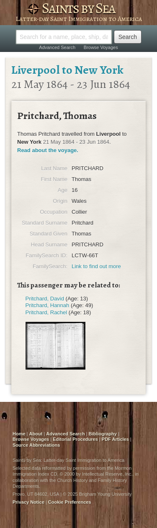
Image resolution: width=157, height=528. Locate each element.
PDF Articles (115, 439)
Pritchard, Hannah (47, 305)
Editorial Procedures (75, 439)
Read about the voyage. (47, 150)
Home (19, 433)
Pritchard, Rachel (46, 312)
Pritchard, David (45, 298)
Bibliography (103, 433)
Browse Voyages (101, 47)
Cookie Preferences (69, 502)
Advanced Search (57, 47)
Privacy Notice (28, 502)
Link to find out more (96, 266)
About (36, 433)
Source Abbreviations (36, 445)
